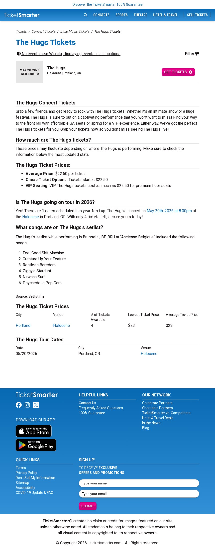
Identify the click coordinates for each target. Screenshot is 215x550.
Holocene (30, 216)
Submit (87, 506)
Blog (145, 428)
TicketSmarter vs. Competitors (166, 413)
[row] (107, 72)
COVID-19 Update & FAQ (34, 493)
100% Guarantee (92, 413)
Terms (21, 468)
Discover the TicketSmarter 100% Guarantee (108, 4)
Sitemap (22, 483)
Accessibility (25, 488)
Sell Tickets (197, 15)
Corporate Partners (157, 403)
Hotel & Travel (165, 15)
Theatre (140, 15)
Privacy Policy (26, 473)
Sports (121, 15)
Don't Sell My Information (35, 478)
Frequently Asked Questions (101, 408)
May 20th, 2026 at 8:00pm (169, 210)
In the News (151, 423)
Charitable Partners (157, 408)
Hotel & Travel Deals (157, 418)
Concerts (101, 15)
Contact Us (87, 403)
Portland (23, 325)
